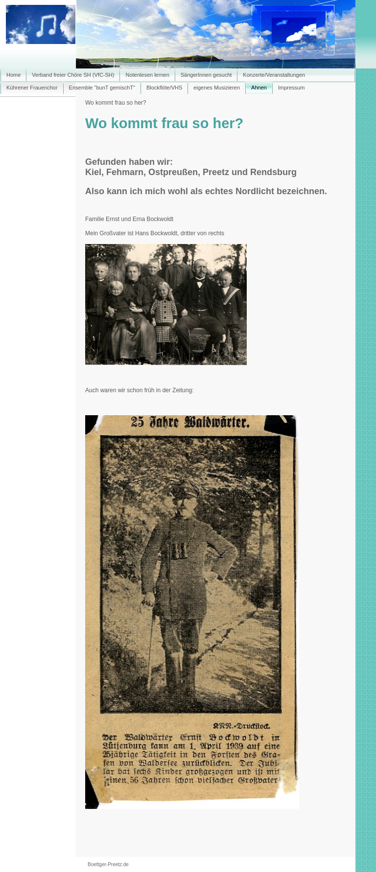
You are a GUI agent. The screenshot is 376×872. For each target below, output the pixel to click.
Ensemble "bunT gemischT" (102, 87)
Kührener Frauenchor (32, 87)
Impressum (291, 87)
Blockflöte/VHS (164, 87)
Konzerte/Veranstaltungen (274, 75)
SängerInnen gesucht (206, 75)
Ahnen (259, 87)
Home (13, 75)
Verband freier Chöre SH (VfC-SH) (73, 75)
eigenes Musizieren (216, 87)
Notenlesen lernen (147, 75)
